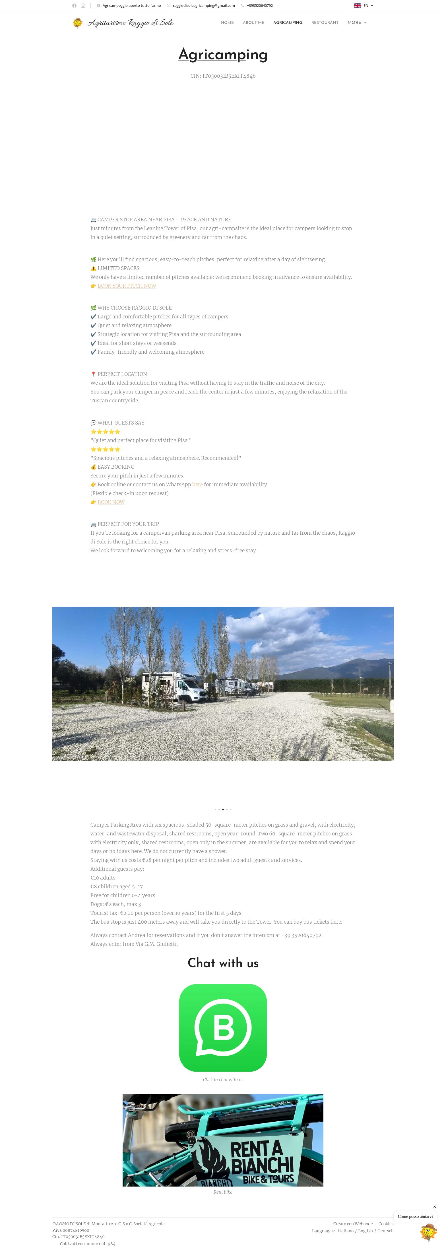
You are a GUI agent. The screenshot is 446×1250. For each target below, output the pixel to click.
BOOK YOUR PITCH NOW (127, 286)
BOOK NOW (111, 502)
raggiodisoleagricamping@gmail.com (204, 5)
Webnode (364, 1223)
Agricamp (212, 55)
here (197, 484)
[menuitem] (215, 23)
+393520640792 (260, 5)
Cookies (386, 1223)
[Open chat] (428, 1232)
